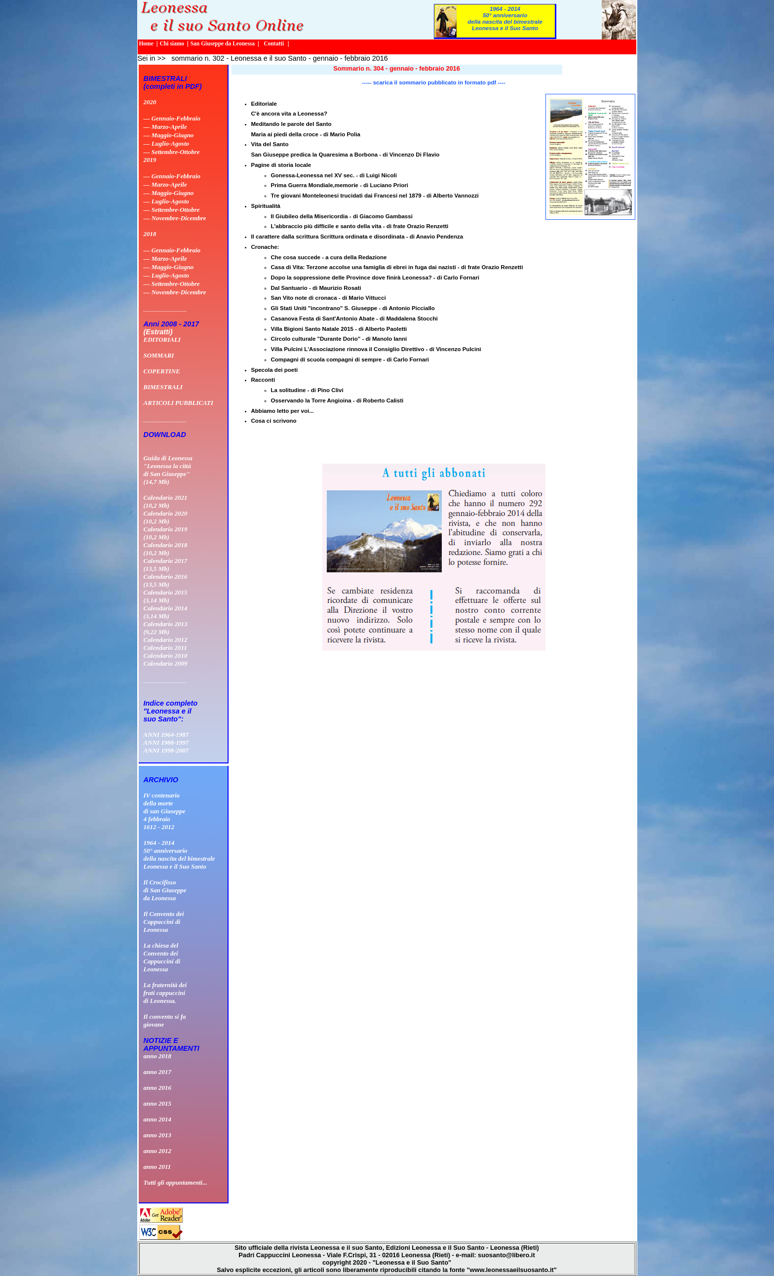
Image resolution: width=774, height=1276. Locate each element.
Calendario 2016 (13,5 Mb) (166, 580)
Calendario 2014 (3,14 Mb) (166, 612)
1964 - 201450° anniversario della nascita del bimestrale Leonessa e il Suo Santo (504, 18)
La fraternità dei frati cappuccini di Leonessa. (165, 992)
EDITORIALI (162, 339)
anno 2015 (158, 1103)
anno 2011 (157, 1166)
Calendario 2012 (166, 639)
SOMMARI (159, 355)
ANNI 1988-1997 (166, 742)
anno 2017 (158, 1072)
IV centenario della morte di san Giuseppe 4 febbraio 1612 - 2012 (165, 811)
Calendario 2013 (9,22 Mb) (166, 628)
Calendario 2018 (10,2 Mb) (166, 549)
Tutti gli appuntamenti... (175, 1182)
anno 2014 (158, 1119)
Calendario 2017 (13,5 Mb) (166, 564)
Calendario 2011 (165, 647)
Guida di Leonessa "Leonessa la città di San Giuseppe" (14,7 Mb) (168, 469)
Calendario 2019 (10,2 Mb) (166, 533)
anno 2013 (158, 1135)
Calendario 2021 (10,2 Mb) (166, 501)
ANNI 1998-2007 (166, 750)
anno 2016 (158, 1087)
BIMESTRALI (163, 387)
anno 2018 (158, 1056)
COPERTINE (162, 371)
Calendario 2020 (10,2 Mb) (166, 517)
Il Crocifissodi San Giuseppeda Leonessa (165, 890)
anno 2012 (158, 1151)
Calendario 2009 (166, 663)
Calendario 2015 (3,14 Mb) (166, 596)
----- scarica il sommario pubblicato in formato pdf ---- (433, 82)
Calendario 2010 (166, 655)
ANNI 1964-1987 (166, 734)
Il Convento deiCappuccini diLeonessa (164, 921)
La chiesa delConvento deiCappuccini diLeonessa (162, 957)
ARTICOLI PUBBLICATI (178, 402)
